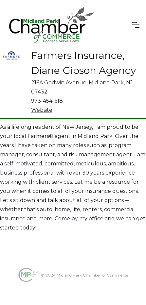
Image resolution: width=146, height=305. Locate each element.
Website (41, 110)
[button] (135, 25)
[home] (51, 25)
